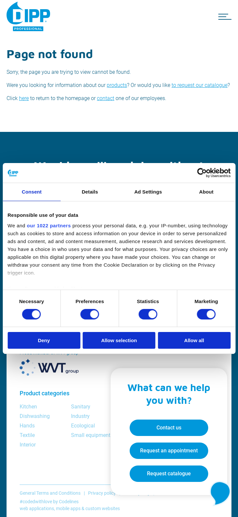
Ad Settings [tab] (148, 192)
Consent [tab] (32, 192)
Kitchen (28, 406)
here (24, 98)
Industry (80, 416)
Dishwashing (35, 416)
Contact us (168, 427)
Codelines (69, 501)
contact (105, 98)
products (117, 85)
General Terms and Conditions (50, 493)
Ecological (83, 426)
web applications (37, 508)
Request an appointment (168, 450)
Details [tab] (90, 192)
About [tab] (206, 192)
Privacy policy (102, 493)
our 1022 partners (49, 225)
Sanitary (80, 406)
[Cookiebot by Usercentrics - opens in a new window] (201, 173)
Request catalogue (168, 473)
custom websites (102, 508)
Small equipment (90, 435)
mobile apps (68, 508)
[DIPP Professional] (29, 16)
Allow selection (119, 340)
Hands (27, 426)
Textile (27, 435)
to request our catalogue (200, 85)
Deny (44, 340)
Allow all (194, 340)
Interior (28, 445)
